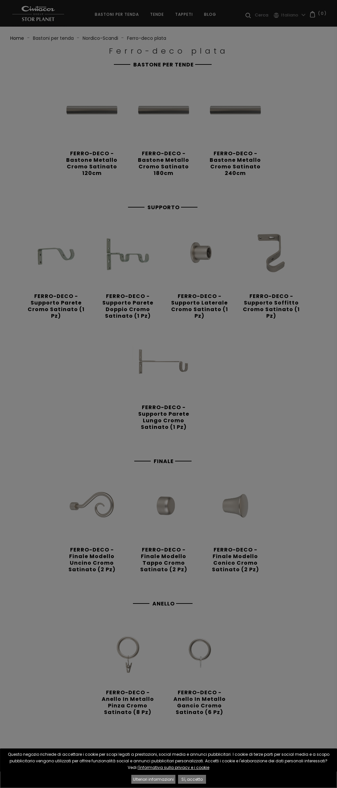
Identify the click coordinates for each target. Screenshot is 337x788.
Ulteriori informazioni (153, 779)
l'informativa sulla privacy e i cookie (173, 767)
